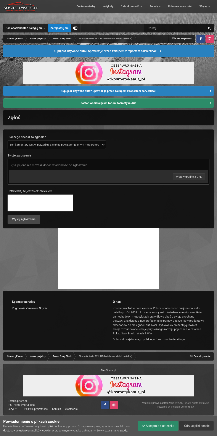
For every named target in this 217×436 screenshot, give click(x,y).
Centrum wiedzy (117, 10)
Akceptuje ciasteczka (157, 426)
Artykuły (139, 10)
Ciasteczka (71, 408)
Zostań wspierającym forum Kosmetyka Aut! (108, 103)
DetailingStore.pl (17, 400)
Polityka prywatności (36, 408)
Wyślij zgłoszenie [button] (23, 219)
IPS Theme (14, 404)
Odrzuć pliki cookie (196, 426)
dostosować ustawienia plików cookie (27, 430)
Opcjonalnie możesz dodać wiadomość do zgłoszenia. (49, 165)
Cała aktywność (161, 10)
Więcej (203, 10)
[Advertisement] (108, 258)
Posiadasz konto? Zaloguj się (26, 28)
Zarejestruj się (59, 28)
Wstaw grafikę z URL (189, 176)
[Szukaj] (165, 28)
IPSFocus (29, 404)
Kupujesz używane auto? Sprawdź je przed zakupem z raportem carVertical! (105, 51)
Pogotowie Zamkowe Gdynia (30, 308)
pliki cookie (55, 426)
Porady (185, 10)
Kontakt (56, 408)
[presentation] (40, 203)
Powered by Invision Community (175, 406)
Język (12, 408)
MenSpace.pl (108, 370)
